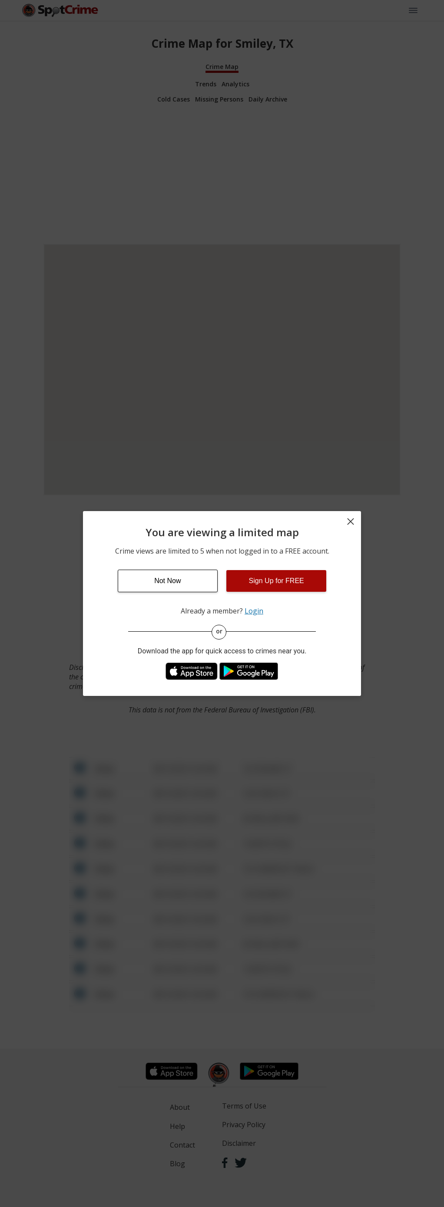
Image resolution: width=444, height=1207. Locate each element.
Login (254, 611)
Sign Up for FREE (276, 580)
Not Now (167, 580)
